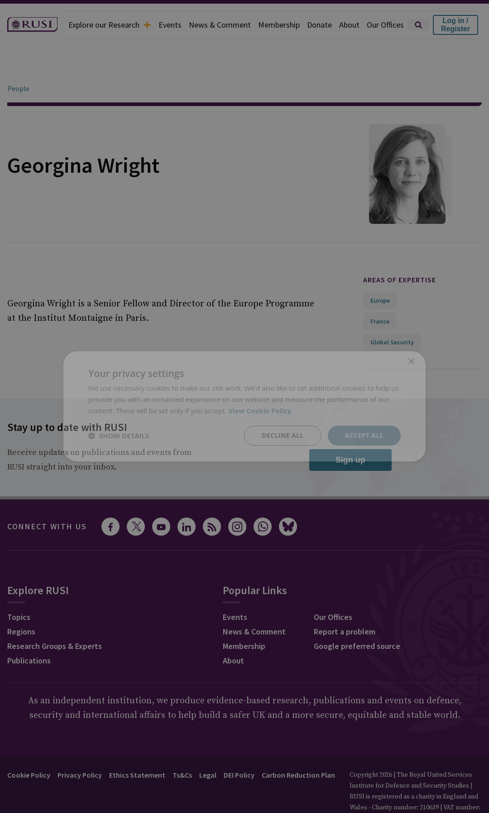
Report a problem (344, 606)
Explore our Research (109, 24)
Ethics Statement (137, 749)
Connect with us (47, 501)
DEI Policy (239, 749)
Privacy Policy (80, 749)
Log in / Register (455, 25)
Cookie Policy (28, 749)
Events (170, 24)
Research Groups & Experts (54, 620)
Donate (319, 24)
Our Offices (385, 24)
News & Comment (220, 24)
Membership (279, 24)
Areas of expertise (399, 254)
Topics (18, 591)
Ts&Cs (182, 749)
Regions (21, 606)
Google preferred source (357, 620)
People (18, 63)
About (349, 24)
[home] (32, 25)
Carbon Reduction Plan (298, 749)
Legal (207, 749)
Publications (29, 635)
